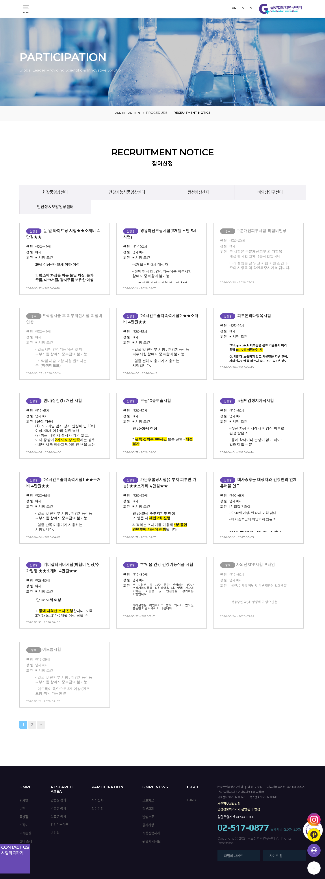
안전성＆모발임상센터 (55, 206)
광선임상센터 (198, 192)
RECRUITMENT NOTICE (192, 112)
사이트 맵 (275, 856)
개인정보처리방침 (228, 804)
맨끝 (41, 725)
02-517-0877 (243, 827)
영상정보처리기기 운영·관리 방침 (238, 809)
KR (234, 8)
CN (249, 8)
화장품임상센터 (55, 192)
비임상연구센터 (270, 192)
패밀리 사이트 (233, 856)
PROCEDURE (156, 112)
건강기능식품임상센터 (127, 192)
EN (242, 8)
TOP (314, 868)
